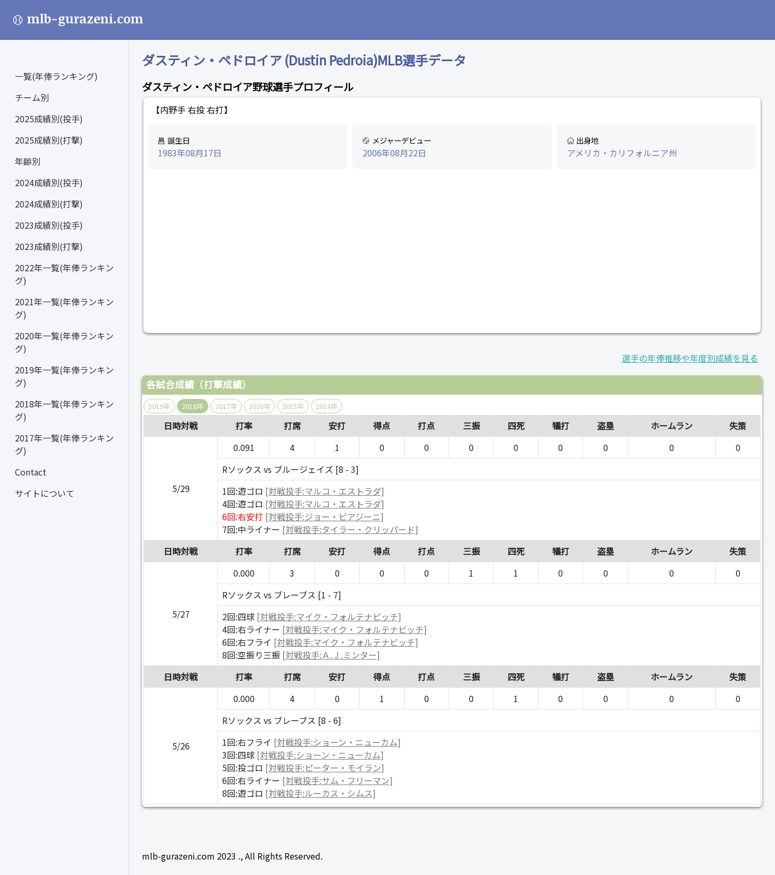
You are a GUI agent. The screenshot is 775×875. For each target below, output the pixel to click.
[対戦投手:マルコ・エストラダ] (324, 491)
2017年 (226, 406)
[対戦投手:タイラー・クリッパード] (350, 529)
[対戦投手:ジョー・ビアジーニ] (324, 516)
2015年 (293, 406)
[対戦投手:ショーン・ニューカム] (337, 742)
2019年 (159, 406)
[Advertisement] (452, 251)
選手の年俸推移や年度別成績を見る (690, 358)
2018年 (193, 406)
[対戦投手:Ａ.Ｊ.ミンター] (331, 654)
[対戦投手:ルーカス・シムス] (320, 793)
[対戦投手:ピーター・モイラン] (324, 767)
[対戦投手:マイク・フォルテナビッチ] (329, 616)
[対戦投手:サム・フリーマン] (337, 780)
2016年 (260, 406)
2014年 (327, 406)
